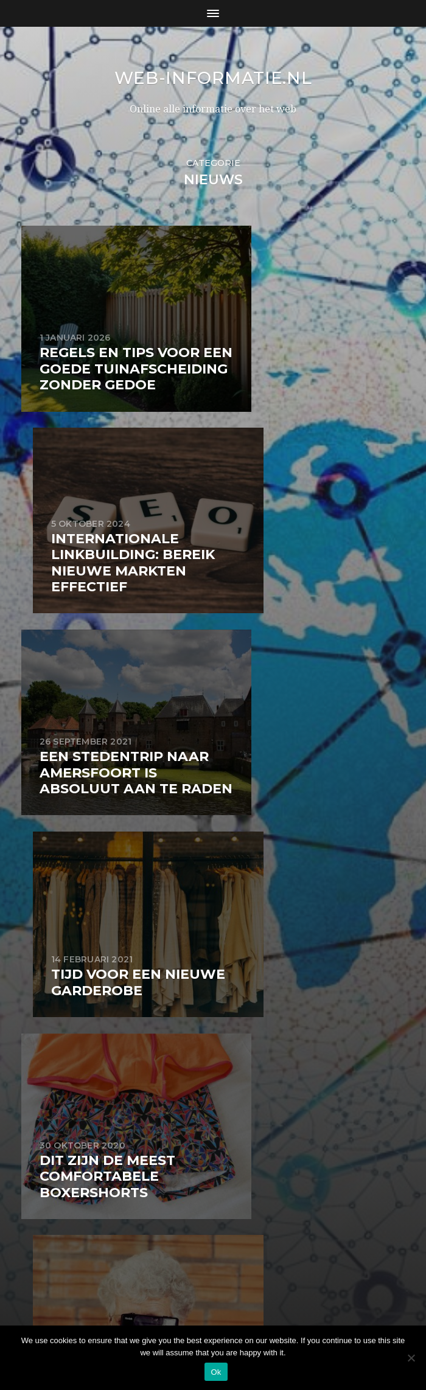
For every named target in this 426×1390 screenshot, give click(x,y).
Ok (216, 1372)
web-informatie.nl (212, 86)
